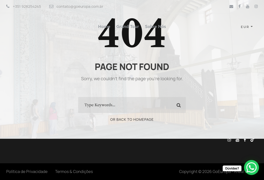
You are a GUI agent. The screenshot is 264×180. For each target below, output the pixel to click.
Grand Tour (127, 26)
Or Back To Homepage (132, 119)
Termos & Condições (74, 171)
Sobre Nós (155, 26)
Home (104, 26)
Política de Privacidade (27, 171)
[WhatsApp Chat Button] (251, 167)
